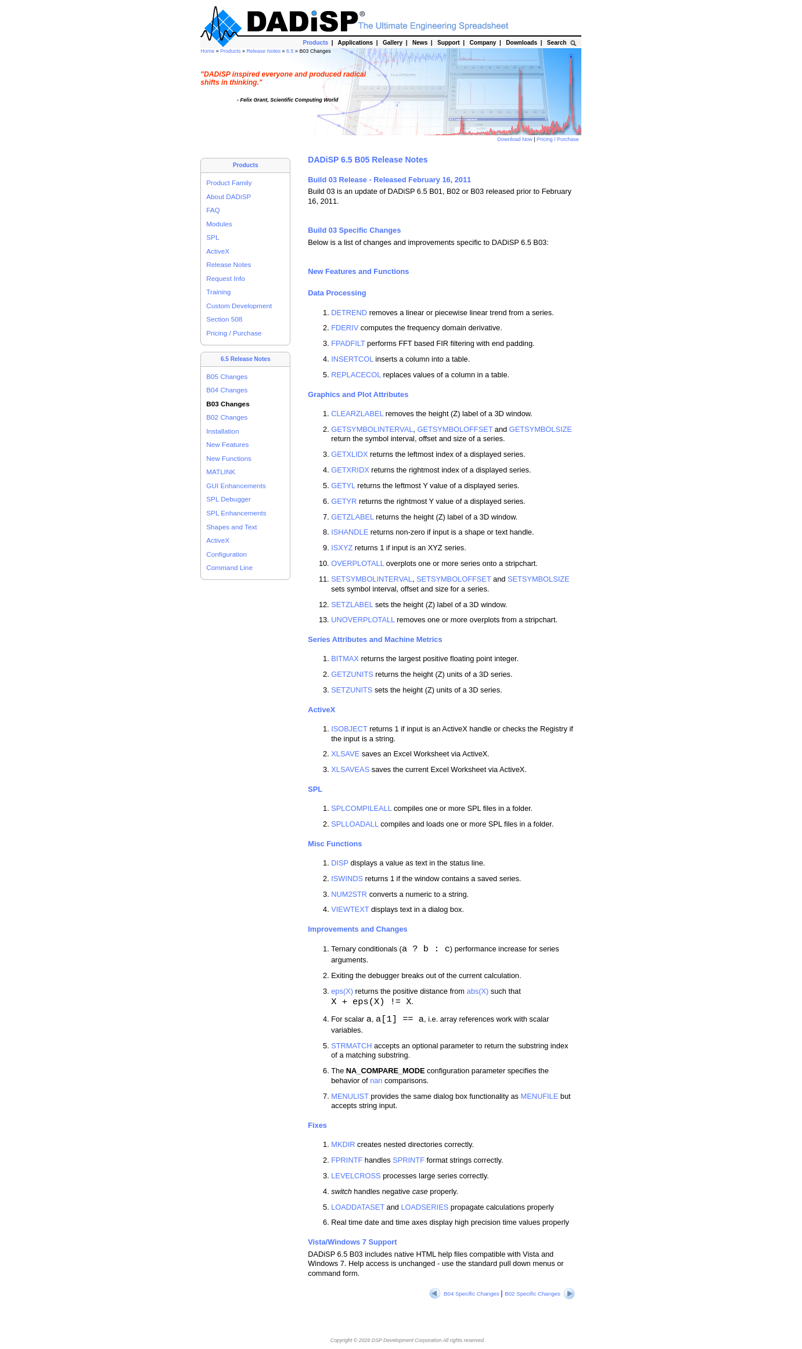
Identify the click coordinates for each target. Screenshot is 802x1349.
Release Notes (264, 51)
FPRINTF (346, 1160)
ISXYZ (342, 547)
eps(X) (342, 991)
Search (557, 42)
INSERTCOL (352, 359)
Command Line (229, 567)
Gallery (392, 42)
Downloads (522, 42)
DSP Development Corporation (406, 1340)
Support (448, 42)
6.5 (290, 51)
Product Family (228, 182)
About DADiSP (228, 196)
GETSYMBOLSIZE (540, 429)
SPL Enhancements (236, 513)
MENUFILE (540, 1096)
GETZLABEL (352, 517)
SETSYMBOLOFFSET (453, 579)
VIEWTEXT (350, 909)
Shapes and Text (231, 527)
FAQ (213, 210)
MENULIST (349, 1096)
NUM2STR (349, 894)
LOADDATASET (357, 1207)
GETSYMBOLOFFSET (454, 429)
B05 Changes (226, 376)
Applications (355, 42)
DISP (339, 863)
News (420, 42)
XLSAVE (345, 753)
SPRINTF (409, 1160)
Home (207, 51)
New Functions (228, 458)
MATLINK (220, 471)
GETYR (344, 501)
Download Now (516, 139)
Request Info (225, 278)
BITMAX (345, 658)
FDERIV (344, 327)
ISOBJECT (349, 728)
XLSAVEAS (350, 769)
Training (218, 291)
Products (231, 51)
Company (482, 42)
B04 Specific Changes (465, 1293)
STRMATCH (351, 1045)
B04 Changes (226, 390)
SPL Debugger (228, 499)
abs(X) (478, 991)
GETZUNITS (352, 674)
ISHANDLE (349, 532)
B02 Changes (226, 417)
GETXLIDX (349, 454)
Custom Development (239, 305)
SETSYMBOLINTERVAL (371, 579)
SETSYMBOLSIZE (539, 579)
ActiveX (217, 251)
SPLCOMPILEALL (361, 808)
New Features (227, 444)
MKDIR (343, 1144)
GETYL (343, 485)
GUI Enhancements (236, 485)
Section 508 (224, 319)
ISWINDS (347, 878)
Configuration (226, 554)
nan (376, 1080)
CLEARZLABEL (357, 413)
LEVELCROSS (355, 1175)
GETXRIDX (350, 470)
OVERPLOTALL (357, 563)
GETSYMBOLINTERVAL (372, 429)
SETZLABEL (352, 604)
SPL (212, 237)
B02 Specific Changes (540, 1293)
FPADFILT (348, 343)
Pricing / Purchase (558, 139)
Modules (219, 224)
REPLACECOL (356, 374)
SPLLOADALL (354, 824)
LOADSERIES (424, 1207)
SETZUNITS (351, 690)
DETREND (349, 312)
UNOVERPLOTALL (363, 619)
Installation (222, 431)
